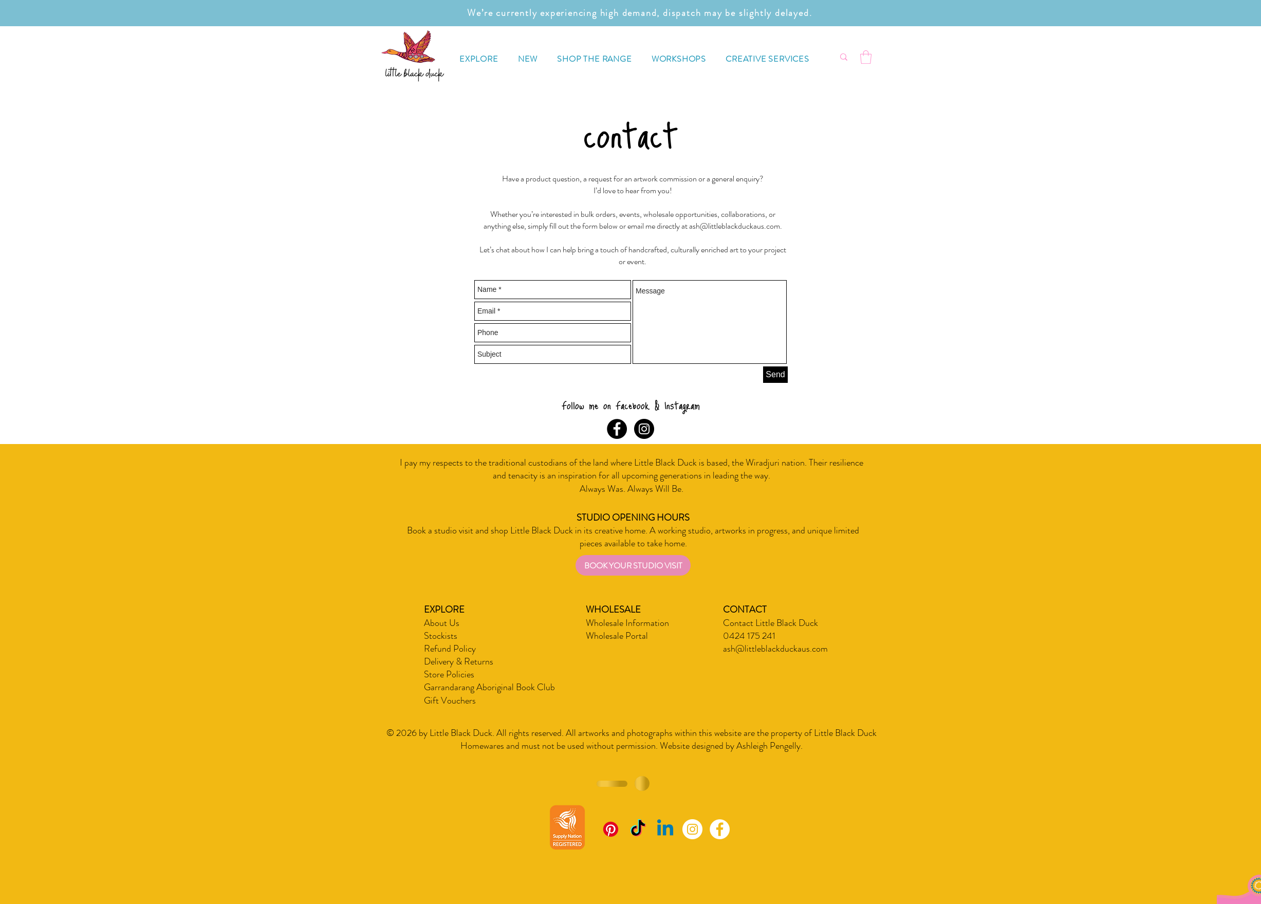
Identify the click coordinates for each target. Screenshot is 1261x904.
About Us (441, 623)
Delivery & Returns (458, 661)
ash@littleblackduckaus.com (734, 226)
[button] (479, 58)
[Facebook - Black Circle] (617, 429)
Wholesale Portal (617, 635)
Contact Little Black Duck (770, 623)
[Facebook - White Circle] (720, 829)
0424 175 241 (749, 635)
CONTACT (745, 609)
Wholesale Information (627, 623)
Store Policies (449, 674)
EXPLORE (444, 609)
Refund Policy (450, 648)
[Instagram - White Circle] (692, 829)
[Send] (775, 374)
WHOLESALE (613, 609)
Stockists (440, 635)
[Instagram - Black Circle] (644, 429)
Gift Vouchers (450, 700)
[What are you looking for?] (807, 57)
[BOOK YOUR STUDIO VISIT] (633, 565)
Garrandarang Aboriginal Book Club (489, 687)
